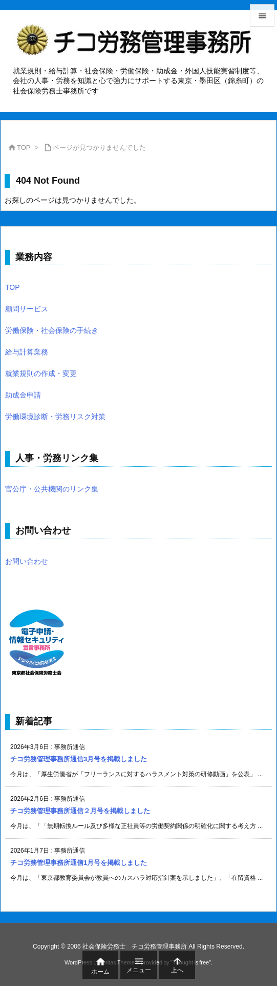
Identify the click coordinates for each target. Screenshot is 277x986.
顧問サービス (26, 309)
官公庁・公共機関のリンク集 (51, 489)
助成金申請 (23, 395)
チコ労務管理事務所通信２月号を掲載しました (80, 811)
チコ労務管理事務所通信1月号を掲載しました (78, 862)
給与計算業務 (26, 352)
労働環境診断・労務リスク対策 (55, 416)
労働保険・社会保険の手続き (51, 330)
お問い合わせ (26, 561)
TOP (24, 147)
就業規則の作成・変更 (41, 373)
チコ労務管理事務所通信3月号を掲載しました (78, 759)
